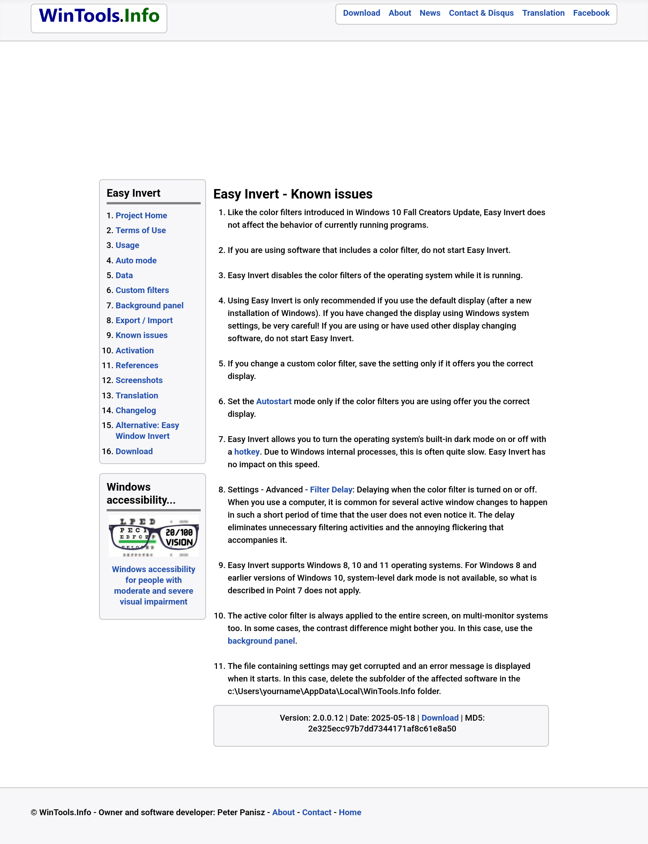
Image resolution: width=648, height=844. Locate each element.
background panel (261, 641)
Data (124, 275)
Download (361, 13)
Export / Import (144, 320)
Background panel (150, 306)
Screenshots (139, 380)
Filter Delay (331, 490)
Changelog (136, 410)
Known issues (142, 335)
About (400, 13)
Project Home (141, 216)
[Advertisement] (438, 113)
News (430, 13)
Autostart (274, 401)
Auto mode (136, 261)
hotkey (247, 452)
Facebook (591, 13)
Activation (135, 351)
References (137, 365)
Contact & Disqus (481, 13)
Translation (543, 13)
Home (350, 812)
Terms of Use (141, 230)
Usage (128, 245)
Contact (317, 812)
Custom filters (142, 290)
